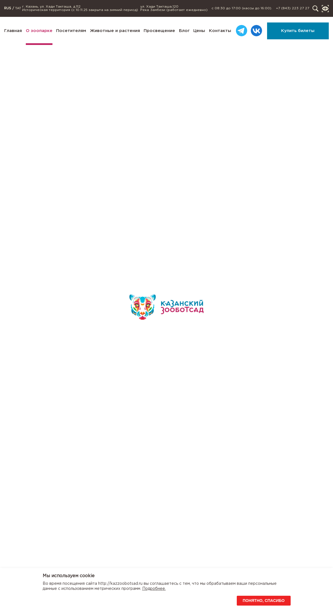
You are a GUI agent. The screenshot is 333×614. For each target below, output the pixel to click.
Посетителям (71, 31)
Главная (13, 31)
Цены (199, 31)
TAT (18, 8)
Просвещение (159, 31)
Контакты (220, 31)
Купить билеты (297, 31)
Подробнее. (154, 588)
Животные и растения (115, 31)
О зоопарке (39, 31)
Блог (184, 31)
